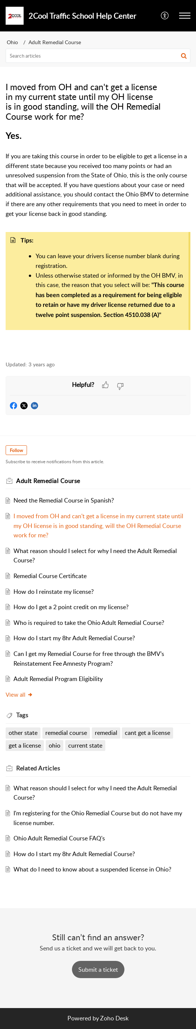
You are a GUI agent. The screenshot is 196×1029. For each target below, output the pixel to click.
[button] (165, 15)
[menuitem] (165, 15)
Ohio (12, 42)
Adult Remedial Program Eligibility (58, 679)
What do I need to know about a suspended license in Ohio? (92, 869)
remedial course (66, 733)
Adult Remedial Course (54, 42)
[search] (98, 56)
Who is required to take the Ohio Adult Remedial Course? (88, 623)
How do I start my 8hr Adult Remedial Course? (74, 638)
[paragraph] (98, 242)
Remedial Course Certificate (50, 576)
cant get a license (147, 733)
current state (85, 745)
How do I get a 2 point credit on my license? (71, 607)
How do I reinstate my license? (53, 591)
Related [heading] (38, 768)
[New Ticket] (98, 969)
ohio (54, 745)
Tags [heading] (22, 715)
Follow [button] (16, 450)
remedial (106, 733)
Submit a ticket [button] (98, 969)
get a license (25, 745)
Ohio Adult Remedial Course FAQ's (59, 838)
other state (23, 733)
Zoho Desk (114, 1018)
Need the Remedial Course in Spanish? (63, 500)
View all (19, 694)
